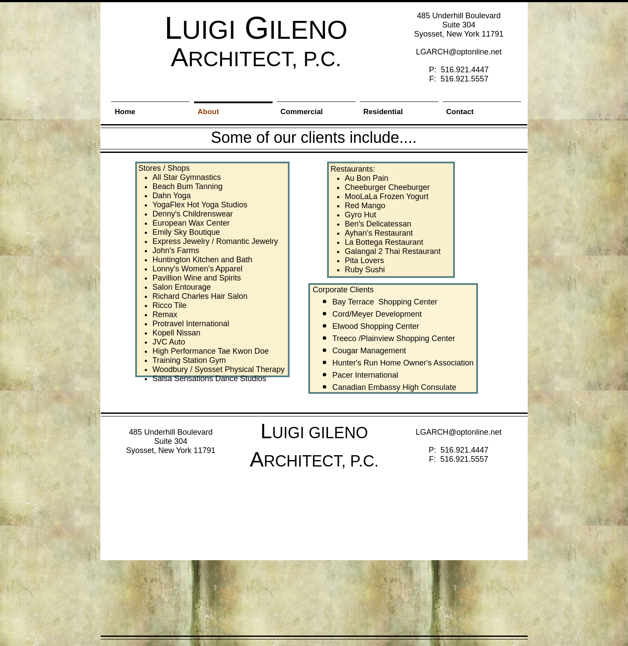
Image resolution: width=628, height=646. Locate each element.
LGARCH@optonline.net (459, 51)
